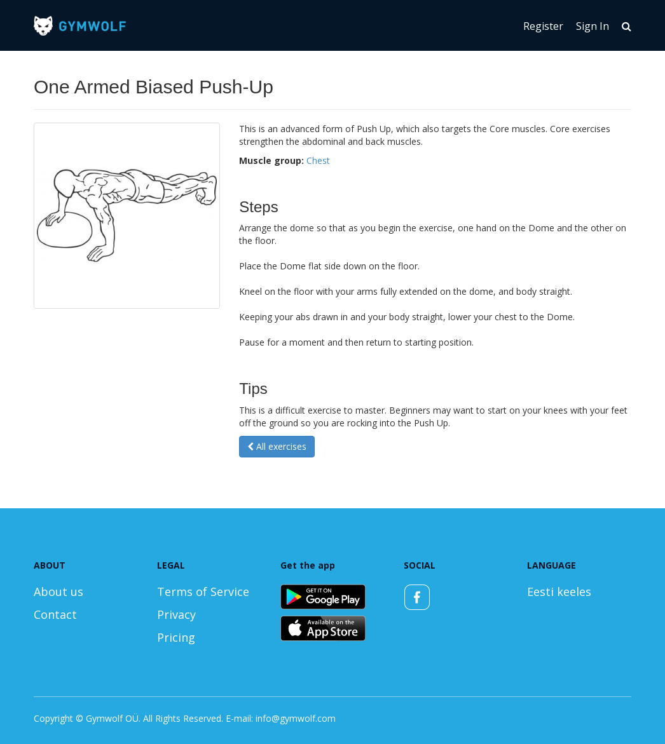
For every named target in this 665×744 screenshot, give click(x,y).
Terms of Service (203, 591)
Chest (318, 160)
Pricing (176, 637)
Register (543, 26)
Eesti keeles (559, 591)
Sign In (592, 26)
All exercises (276, 446)
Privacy (176, 614)
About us (58, 591)
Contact (55, 614)
